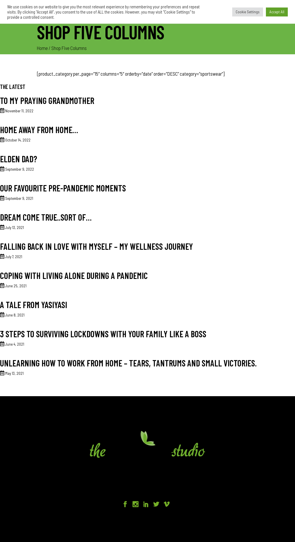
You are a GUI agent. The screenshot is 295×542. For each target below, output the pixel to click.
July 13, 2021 (14, 227)
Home (42, 48)
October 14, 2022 (18, 140)
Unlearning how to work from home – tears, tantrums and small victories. (128, 363)
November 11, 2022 (19, 111)
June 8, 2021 (14, 315)
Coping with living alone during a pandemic (74, 275)
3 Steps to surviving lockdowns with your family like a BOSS (103, 334)
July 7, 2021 (13, 256)
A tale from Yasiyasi (33, 304)
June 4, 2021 (14, 344)
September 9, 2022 (19, 169)
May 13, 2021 (14, 373)
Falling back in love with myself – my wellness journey (96, 246)
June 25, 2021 (16, 286)
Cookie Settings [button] (248, 12)
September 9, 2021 (19, 198)
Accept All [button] (276, 12)
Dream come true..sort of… (46, 217)
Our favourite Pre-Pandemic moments (63, 188)
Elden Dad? (18, 159)
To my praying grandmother (47, 100)
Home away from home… (39, 129)
